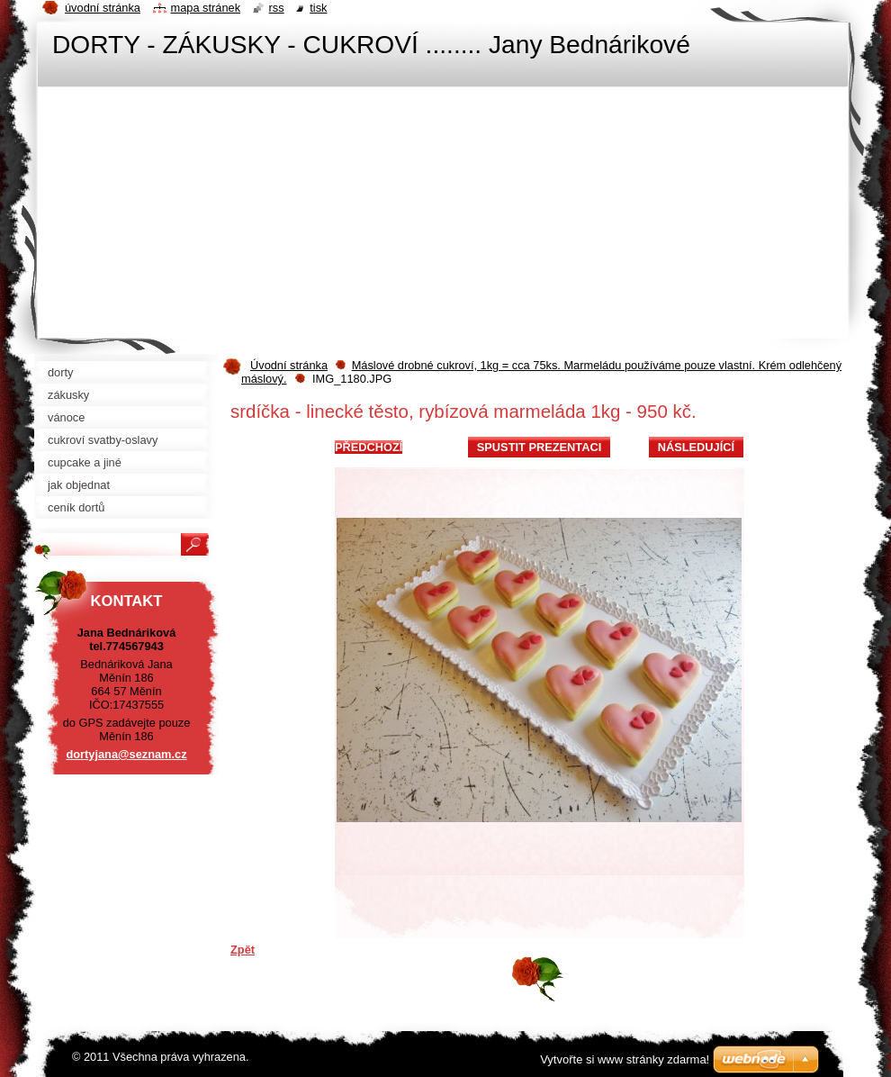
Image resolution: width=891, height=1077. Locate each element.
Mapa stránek (206, 7)
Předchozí (368, 447)
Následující (696, 447)
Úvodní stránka (289, 365)
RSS (276, 7)
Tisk (318, 7)
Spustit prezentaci (539, 447)
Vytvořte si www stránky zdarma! (624, 1059)
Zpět (242, 949)
